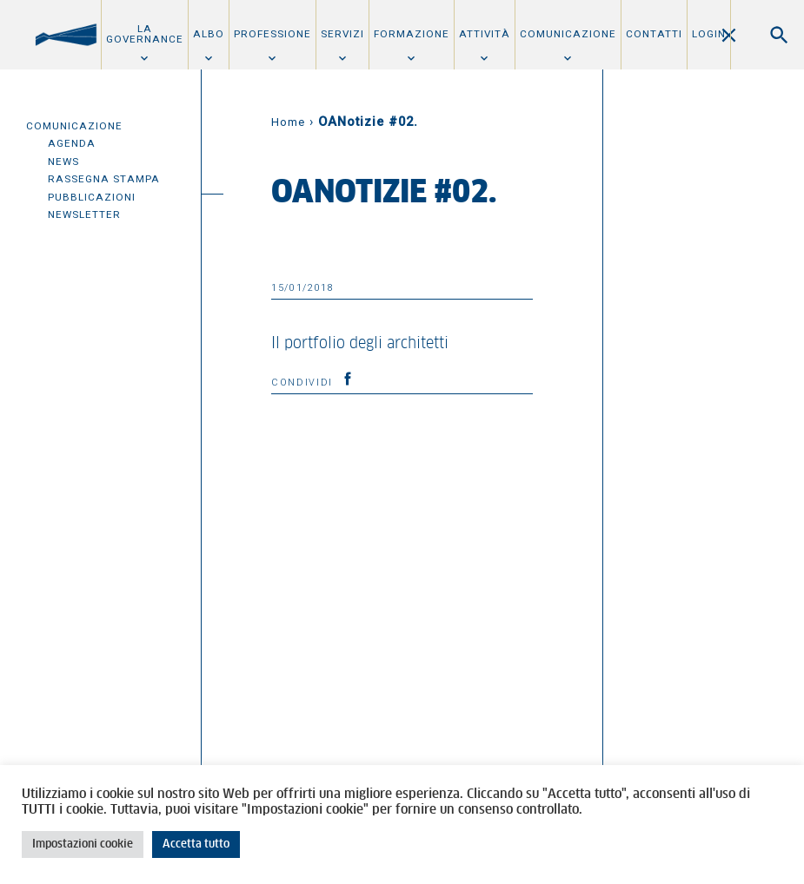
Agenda (72, 143)
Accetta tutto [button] (196, 844)
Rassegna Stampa (104, 179)
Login (709, 34)
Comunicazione (568, 34)
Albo (208, 34)
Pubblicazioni (92, 197)
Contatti (654, 34)
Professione (272, 34)
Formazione (411, 34)
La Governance (144, 34)
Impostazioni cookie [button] (82, 844)
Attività (484, 34)
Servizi (342, 34)
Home (288, 122)
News (63, 161)
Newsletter (84, 214)
